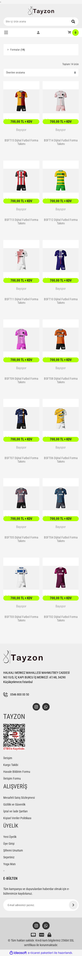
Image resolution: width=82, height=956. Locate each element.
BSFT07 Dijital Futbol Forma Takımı (21, 459)
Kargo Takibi (10, 765)
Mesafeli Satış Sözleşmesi (19, 797)
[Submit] (73, 905)
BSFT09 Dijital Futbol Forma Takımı (21, 380)
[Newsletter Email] (41, 905)
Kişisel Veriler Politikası (17, 818)
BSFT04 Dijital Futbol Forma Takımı (61, 539)
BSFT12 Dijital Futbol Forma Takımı (61, 221)
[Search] (41, 21)
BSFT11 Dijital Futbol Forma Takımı (21, 300)
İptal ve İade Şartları (15, 811)
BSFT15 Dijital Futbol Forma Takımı (21, 142)
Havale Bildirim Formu (16, 771)
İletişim (7, 758)
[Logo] (41, 10)
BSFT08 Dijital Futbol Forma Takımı (61, 380)
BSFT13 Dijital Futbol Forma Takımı (21, 221)
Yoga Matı (9, 864)
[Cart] (73, 32)
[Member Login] (38, 32)
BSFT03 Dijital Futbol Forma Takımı (21, 618)
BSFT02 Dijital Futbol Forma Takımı (61, 618)
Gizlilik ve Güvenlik (14, 804)
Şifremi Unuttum (13, 850)
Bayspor (21, 130)
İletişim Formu (12, 778)
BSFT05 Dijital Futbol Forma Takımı (21, 539)
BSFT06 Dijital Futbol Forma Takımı (61, 459)
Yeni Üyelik (9, 837)
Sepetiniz (8, 857)
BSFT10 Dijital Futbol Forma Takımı (61, 300)
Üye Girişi (8, 843)
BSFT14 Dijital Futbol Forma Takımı (61, 142)
